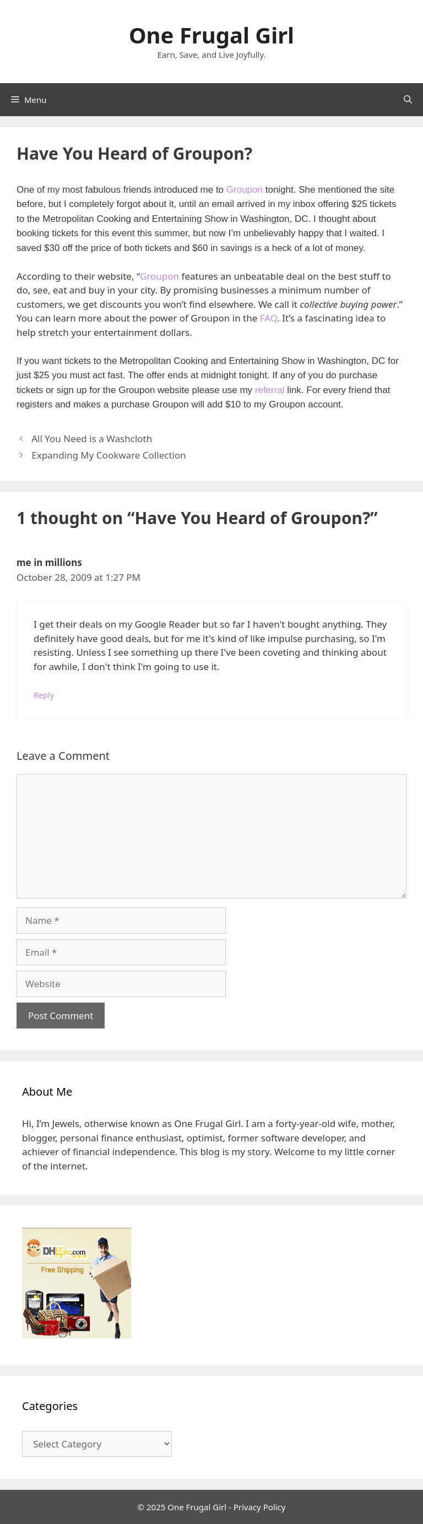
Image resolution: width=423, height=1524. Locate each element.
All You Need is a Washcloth (91, 438)
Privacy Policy (260, 1506)
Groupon (244, 189)
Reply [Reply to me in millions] (44, 695)
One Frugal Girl (211, 35)
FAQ (269, 318)
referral (270, 390)
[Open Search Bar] (408, 99)
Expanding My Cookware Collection (108, 455)
